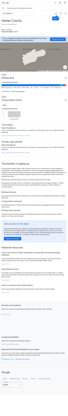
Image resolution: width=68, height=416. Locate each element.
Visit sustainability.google (10, 366)
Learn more (5, 285)
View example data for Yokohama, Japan (15, 157)
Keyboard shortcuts (42, 70)
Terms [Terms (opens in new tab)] (66, 70)
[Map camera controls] (65, 67)
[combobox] (9, 13)
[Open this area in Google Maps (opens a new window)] (3, 70)
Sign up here (6, 336)
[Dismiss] (57, 18)
